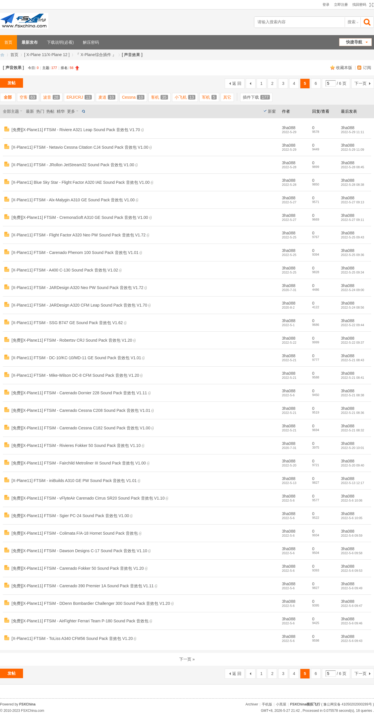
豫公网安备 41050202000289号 (347, 704)
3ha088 (288, 127)
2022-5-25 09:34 (352, 272)
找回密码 (359, 5)
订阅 (367, 67)
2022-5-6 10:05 (351, 518)
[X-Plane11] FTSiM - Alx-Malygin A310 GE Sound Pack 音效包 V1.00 (73, 200)
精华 (61, 111)
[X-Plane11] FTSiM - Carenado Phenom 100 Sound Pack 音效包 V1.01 (75, 252)
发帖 (11, 83)
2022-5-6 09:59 (351, 535)
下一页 (360, 83)
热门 (40, 111)
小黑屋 (281, 704)
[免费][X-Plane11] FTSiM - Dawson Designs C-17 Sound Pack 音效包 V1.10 (79, 550)
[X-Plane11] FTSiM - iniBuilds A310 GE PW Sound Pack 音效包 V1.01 (74, 480)
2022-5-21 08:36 (352, 412)
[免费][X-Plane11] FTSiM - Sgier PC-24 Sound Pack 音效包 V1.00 (70, 515)
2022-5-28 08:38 (352, 184)
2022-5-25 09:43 (352, 237)
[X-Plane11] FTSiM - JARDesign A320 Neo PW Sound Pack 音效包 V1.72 (77, 287)
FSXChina (27, 704)
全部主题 (11, 111)
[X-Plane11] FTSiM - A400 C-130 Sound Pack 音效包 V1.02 (65, 270)
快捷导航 (354, 42)
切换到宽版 (370, 4)
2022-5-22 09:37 (352, 342)
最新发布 (30, 42)
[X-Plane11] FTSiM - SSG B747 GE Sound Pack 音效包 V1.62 (67, 322)
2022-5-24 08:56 (352, 307)
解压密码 (91, 42)
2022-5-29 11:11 (352, 132)
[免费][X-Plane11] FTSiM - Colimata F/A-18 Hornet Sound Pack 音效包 (75, 533)
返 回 (236, 83)
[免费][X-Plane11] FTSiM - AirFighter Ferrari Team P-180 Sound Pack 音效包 (80, 621)
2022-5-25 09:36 (352, 255)
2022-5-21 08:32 (352, 430)
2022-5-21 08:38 (352, 395)
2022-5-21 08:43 (352, 360)
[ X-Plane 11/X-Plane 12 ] (47, 54)
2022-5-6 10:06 (351, 500)
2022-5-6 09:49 (351, 588)
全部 (8, 97)
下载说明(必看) (60, 42)
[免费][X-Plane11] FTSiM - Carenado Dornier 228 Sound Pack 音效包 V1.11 (79, 393)
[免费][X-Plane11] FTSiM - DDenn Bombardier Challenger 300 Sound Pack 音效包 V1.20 (91, 603)
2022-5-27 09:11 (352, 219)
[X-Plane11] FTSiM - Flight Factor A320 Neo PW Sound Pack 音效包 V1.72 (79, 235)
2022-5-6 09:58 (351, 553)
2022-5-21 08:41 (352, 377)
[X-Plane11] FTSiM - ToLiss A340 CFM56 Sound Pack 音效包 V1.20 (72, 638)
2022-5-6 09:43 (351, 640)
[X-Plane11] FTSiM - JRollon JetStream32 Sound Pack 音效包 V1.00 (73, 164)
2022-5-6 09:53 (351, 570)
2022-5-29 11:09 (352, 149)
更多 (71, 111)
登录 (326, 5)
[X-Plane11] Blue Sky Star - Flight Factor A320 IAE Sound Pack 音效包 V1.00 (81, 182)
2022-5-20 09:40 (352, 465)
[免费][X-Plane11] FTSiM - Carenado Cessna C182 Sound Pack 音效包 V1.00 (81, 428)
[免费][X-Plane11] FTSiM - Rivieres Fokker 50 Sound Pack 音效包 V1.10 (76, 445)
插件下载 (256, 97)
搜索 (352, 22)
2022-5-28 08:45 (352, 167)
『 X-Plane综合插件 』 (95, 54)
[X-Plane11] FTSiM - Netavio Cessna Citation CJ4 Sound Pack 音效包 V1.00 (80, 147)
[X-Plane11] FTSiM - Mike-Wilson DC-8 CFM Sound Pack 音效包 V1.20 (75, 375)
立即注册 (341, 5)
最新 (30, 111)
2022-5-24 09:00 (352, 290)
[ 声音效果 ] (13, 67)
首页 (14, 54)
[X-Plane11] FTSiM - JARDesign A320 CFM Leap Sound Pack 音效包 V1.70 (79, 305)
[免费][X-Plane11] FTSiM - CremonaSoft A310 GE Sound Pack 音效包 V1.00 (80, 217)
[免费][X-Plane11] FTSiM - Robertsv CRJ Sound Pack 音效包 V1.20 (72, 340)
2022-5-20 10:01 (352, 448)
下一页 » (187, 659)
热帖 (50, 111)
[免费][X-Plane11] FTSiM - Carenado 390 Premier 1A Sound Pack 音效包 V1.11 (83, 586)
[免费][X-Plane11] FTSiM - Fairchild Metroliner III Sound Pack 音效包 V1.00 (79, 463)
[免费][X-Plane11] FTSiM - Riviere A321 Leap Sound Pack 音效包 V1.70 (76, 129)
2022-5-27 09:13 (352, 202)
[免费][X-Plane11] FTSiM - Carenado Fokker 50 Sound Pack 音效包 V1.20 (78, 568)
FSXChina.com (32, 711)
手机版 (267, 704)
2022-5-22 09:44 (352, 325)
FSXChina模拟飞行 (2, 55)
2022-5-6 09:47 (351, 605)
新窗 (272, 111)
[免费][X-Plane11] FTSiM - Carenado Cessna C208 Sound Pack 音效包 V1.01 (81, 410)
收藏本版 (344, 67)
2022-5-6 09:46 (351, 623)
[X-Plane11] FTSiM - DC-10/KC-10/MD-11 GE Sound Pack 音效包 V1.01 (76, 357)
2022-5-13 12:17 (352, 483)
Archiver (251, 704)
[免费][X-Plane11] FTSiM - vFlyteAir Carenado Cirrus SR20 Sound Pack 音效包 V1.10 (88, 498)
